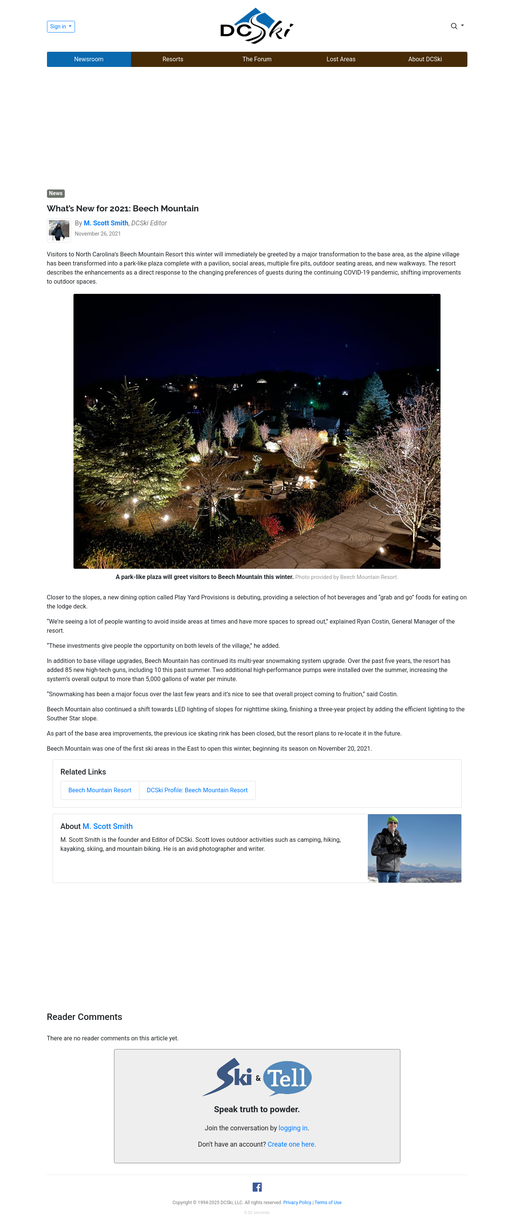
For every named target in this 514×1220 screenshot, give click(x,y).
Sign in (58, 26)
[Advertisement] (257, 129)
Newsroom (89, 59)
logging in (293, 1128)
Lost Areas (341, 59)
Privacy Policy (297, 1202)
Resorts (172, 59)
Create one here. (292, 1144)
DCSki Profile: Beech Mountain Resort (197, 790)
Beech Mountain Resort (100, 790)
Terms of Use (328, 1202)
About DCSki (425, 59)
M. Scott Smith (108, 826)
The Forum (257, 59)
